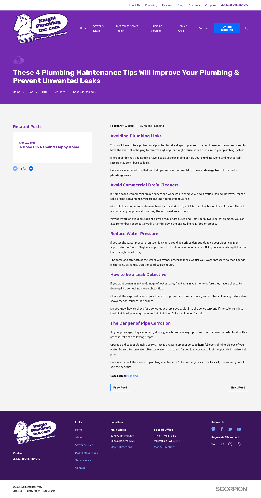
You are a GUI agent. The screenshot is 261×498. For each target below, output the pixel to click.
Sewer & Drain (84, 444)
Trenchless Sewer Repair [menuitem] (127, 28)
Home (79, 429)
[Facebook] (222, 429)
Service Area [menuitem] (182, 28)
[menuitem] (17, 491)
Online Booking (227, 28)
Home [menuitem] (84, 28)
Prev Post (120, 387)
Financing (151, 5)
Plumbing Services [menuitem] (156, 28)
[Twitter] (230, 429)
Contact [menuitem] (204, 28)
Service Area (83, 460)
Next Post (238, 387)
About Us (134, 5)
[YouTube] (239, 429)
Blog (180, 5)
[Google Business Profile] (213, 429)
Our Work (194, 5)
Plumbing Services (86, 452)
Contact (80, 467)
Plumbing (132, 375)
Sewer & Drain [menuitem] (98, 28)
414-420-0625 (234, 5)
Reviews (167, 5)
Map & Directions (121, 446)
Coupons (210, 5)
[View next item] (31, 168)
